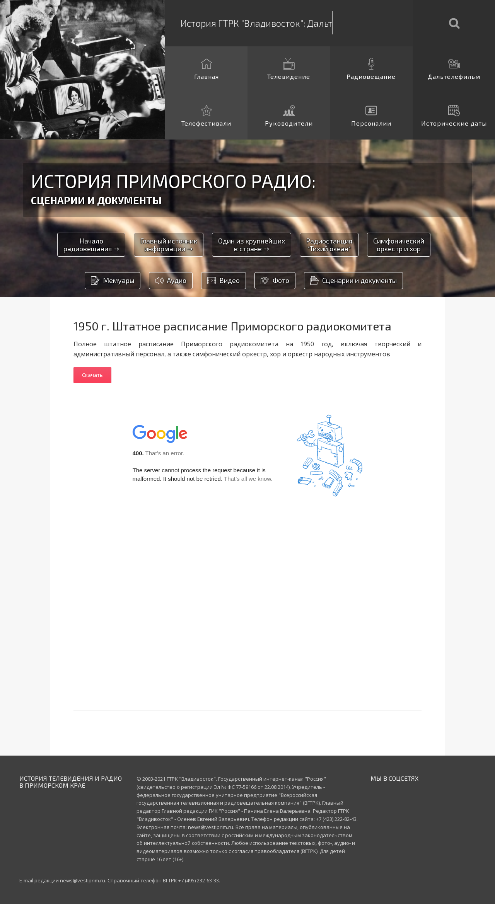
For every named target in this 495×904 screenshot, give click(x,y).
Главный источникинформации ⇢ (168, 245)
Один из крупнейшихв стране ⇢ (251, 245)
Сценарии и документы (353, 280)
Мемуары (112, 280)
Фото (275, 280)
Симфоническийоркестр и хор (398, 245)
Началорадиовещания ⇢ (91, 245)
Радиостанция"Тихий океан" (329, 245)
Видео (223, 280)
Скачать (92, 374)
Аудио (170, 280)
